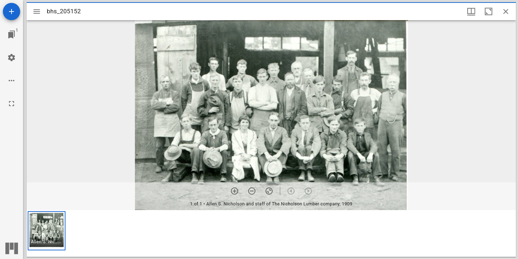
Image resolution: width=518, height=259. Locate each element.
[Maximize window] (488, 11)
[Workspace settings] (11, 57)
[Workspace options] (11, 80)
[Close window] (505, 11)
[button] (46, 231)
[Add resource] (11, 11)
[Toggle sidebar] (36, 11)
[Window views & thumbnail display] (471, 11)
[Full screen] (11, 103)
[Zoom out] (251, 191)
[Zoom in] (234, 191)
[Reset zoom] (269, 191)
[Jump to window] (11, 34)
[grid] (271, 233)
